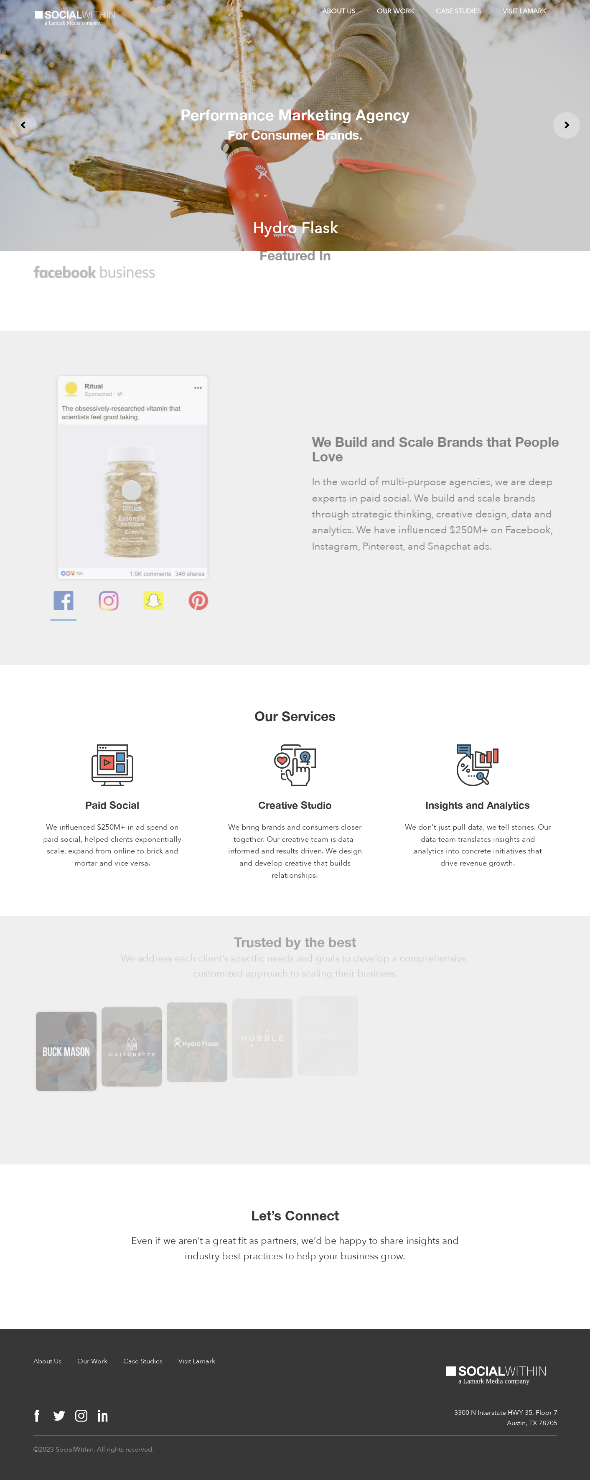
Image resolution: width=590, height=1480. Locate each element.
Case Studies (458, 11)
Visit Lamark (524, 11)
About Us (338, 11)
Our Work (395, 11)
